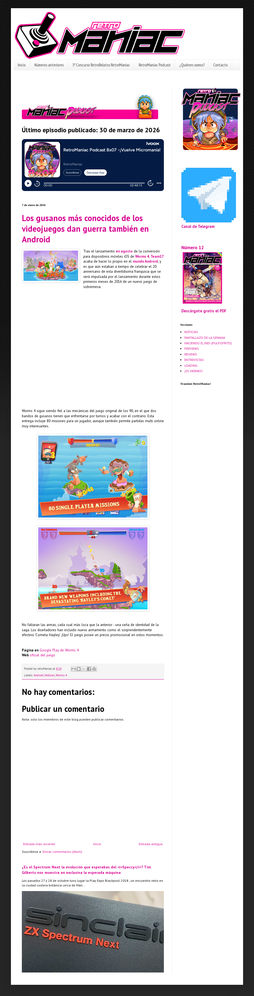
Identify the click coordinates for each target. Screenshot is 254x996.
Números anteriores (49, 64)
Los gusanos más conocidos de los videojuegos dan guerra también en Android (85, 229)
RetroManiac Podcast (155, 64)
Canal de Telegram (198, 226)
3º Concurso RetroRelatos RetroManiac (101, 64)
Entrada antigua (151, 844)
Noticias (50, 675)
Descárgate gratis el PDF (203, 310)
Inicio (22, 64)
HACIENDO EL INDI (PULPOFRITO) (208, 343)
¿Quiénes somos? (192, 64)
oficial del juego (42, 655)
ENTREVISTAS (194, 360)
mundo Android (145, 261)
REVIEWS (190, 354)
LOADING (190, 365)
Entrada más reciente (39, 844)
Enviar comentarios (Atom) (62, 852)
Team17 (157, 256)
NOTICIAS (191, 332)
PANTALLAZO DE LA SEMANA (204, 338)
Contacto (220, 64)
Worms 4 (142, 256)
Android (38, 675)
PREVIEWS (191, 348)
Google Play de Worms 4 (59, 650)
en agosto (124, 251)
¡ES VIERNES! (193, 371)
